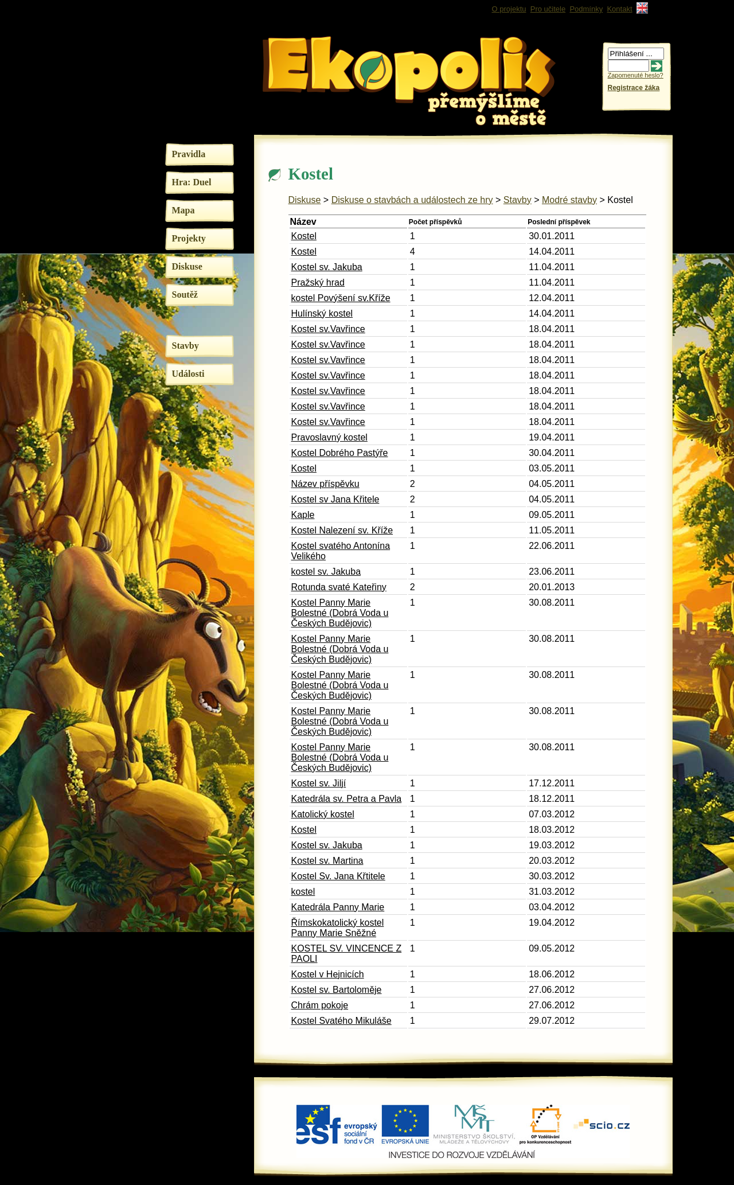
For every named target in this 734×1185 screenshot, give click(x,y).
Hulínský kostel (322, 313)
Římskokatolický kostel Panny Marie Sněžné (337, 928)
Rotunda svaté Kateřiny (338, 587)
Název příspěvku (325, 484)
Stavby (185, 345)
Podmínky (586, 9)
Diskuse (187, 266)
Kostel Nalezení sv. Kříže (342, 530)
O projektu (509, 9)
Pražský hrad (318, 282)
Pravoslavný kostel (329, 437)
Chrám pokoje (320, 1005)
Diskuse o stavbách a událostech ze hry (412, 200)
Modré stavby (569, 200)
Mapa (183, 210)
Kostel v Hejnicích (327, 974)
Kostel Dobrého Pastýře (339, 453)
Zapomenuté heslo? (635, 75)
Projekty (189, 238)
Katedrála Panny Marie (338, 907)
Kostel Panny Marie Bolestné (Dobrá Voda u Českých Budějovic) (340, 613)
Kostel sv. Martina (327, 861)
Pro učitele (547, 9)
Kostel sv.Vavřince (328, 329)
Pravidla (189, 154)
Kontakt (619, 9)
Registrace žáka (634, 88)
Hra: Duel (192, 182)
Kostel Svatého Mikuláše (341, 1021)
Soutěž (185, 294)
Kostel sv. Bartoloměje (336, 990)
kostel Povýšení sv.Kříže (341, 298)
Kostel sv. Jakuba (326, 267)
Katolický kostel (322, 814)
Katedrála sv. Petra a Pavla (346, 799)
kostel (303, 891)
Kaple (303, 515)
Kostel (304, 236)
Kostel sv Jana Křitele (335, 499)
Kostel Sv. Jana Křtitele (338, 876)
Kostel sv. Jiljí (318, 783)
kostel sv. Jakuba (326, 571)
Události (188, 374)
